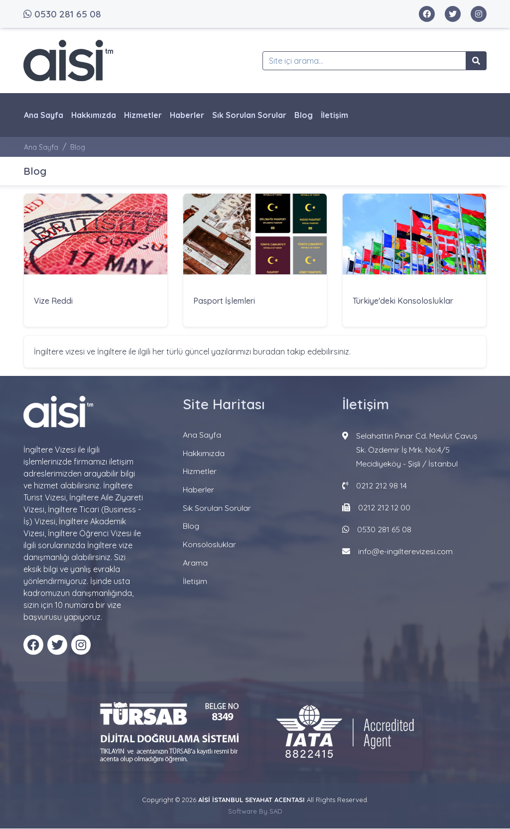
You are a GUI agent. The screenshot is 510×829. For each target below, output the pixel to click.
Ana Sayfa (43, 115)
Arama (195, 560)
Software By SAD (255, 812)
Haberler (187, 115)
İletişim (334, 115)
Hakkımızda (93, 115)
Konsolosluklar (209, 542)
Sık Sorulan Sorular (249, 115)
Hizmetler (143, 115)
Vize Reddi (53, 301)
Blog (303, 115)
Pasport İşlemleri (224, 301)
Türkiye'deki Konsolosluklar (403, 301)
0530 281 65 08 (62, 14)
